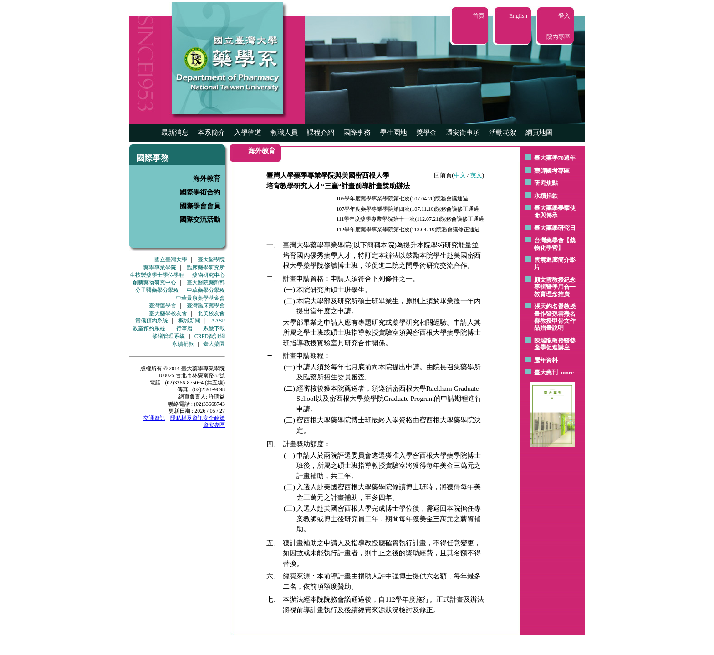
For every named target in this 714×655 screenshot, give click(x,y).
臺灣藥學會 (162, 305)
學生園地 (393, 132)
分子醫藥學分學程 (157, 290)
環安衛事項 (463, 132)
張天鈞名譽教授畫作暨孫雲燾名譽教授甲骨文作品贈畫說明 (555, 317)
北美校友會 (211, 313)
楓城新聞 (189, 320)
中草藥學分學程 (206, 290)
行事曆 (184, 328)
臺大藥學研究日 (555, 228)
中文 (460, 175)
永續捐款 (183, 344)
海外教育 (206, 178)
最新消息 (175, 132)
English (518, 15)
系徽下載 (214, 328)
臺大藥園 (214, 344)
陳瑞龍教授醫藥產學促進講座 (555, 344)
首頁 (478, 15)
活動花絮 (502, 132)
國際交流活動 (199, 219)
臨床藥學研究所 (206, 267)
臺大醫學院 (211, 259)
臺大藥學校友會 (168, 313)
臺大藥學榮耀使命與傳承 (555, 212)
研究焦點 (546, 182)
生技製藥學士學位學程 (157, 275)
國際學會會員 (199, 206)
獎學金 (426, 132)
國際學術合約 (199, 192)
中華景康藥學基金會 (200, 298)
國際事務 (357, 132)
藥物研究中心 (208, 275)
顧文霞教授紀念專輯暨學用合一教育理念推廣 (555, 286)
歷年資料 (546, 360)
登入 (564, 15)
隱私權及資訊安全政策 (197, 418)
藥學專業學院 (159, 267)
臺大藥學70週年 (555, 157)
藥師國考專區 (552, 170)
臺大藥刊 (546, 372)
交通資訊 (154, 418)
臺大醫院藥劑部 (206, 282)
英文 (476, 175)
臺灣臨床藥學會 (206, 305)
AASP (218, 320)
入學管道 (247, 132)
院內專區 (558, 36)
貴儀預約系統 (151, 320)
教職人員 (284, 132)
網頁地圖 (539, 132)
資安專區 (214, 425)
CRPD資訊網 (209, 336)
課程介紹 (320, 132)
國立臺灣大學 (170, 259)
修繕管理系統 (168, 336)
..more (566, 372)
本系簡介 (211, 132)
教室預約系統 (149, 328)
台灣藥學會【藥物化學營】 (555, 244)
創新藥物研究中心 (154, 282)
